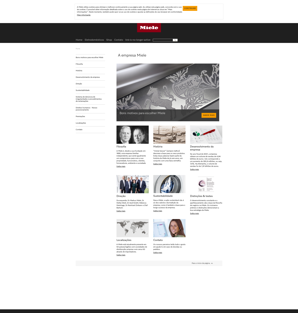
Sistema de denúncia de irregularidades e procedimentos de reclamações (89, 99)
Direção (79, 84)
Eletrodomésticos (94, 40)
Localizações (81, 123)
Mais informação (84, 15)
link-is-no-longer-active (138, 40)
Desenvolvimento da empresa (88, 77)
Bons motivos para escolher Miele (89, 58)
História (79, 71)
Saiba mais (120, 166)
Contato (79, 130)
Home (79, 40)
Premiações (80, 116)
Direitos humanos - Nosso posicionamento (86, 109)
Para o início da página (201, 263)
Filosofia (79, 64)
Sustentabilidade (82, 90)
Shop (109, 40)
